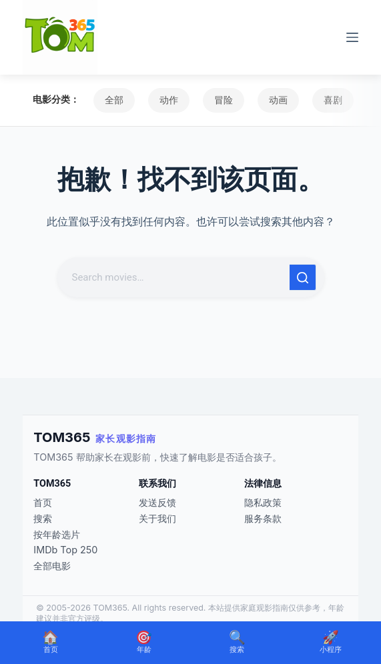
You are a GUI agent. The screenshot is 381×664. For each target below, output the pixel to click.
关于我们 (157, 518)
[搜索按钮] (303, 277)
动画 (278, 100)
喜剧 (333, 100)
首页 (42, 502)
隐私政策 (263, 502)
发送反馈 (157, 502)
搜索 (42, 518)
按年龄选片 (56, 534)
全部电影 (52, 565)
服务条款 (263, 518)
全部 (114, 100)
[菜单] (352, 37)
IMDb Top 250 (65, 549)
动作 (168, 100)
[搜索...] (174, 277)
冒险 (223, 100)
